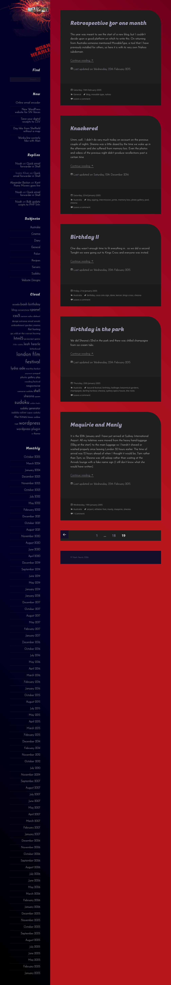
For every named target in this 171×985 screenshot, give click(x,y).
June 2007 (34, 801)
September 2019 (31, 569)
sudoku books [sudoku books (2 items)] (35, 403)
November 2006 (30, 847)
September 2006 (30, 860)
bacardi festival (94, 387)
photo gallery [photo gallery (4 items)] (27, 377)
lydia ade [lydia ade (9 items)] (18, 368)
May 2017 (34, 622)
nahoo (108, 94)
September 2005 (30, 933)
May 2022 (34, 503)
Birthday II (84, 237)
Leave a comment (81, 98)
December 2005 (31, 913)
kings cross (128, 295)
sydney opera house (115, 390)
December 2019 (31, 563)
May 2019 (34, 582)
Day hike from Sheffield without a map (26, 130)
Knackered (84, 128)
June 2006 (34, 880)
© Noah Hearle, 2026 (79, 557)
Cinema (35, 234)
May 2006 (34, 887)
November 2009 (30, 774)
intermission (105, 199)
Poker (37, 254)
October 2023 (32, 490)
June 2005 (34, 953)
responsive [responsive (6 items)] (33, 386)
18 (115, 534)
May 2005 (34, 960)
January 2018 (32, 596)
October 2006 (32, 854)
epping (95, 199)
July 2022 (35, 496)
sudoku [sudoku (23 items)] (22, 402)
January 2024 (32, 470)
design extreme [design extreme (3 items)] (19, 321)
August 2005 (32, 940)
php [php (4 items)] (38, 377)
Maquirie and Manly (96, 425)
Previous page (64, 534)
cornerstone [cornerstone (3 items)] (23, 310)
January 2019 (32, 589)
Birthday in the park (97, 329)
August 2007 (33, 788)
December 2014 (31, 741)
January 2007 (32, 834)
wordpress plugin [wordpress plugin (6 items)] (28, 429)
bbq (89, 199)
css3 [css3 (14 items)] (16, 316)
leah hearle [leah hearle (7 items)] (32, 344)
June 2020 (34, 549)
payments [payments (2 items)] (29, 373)
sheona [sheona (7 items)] (29, 396)
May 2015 (34, 715)
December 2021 (31, 516)
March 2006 (33, 894)
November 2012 (31, 755)
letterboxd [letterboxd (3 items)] (35, 349)
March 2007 (33, 821)
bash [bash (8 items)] (23, 304)
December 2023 (31, 476)
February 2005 (31, 966)
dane (112, 295)
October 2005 (32, 927)
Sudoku (36, 273)
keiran (119, 295)
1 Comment (78, 513)
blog (88, 94)
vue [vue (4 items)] (16, 424)
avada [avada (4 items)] (16, 304)
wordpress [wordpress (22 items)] (29, 423)
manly (110, 509)
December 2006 (31, 840)
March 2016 (33, 675)
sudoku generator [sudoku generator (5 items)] (30, 408)
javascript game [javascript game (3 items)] (32, 339)
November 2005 (30, 920)
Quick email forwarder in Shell (30, 165)
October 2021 (32, 523)
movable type (97, 94)
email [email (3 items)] (30, 321)
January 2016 (32, 688)
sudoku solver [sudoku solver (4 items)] (19, 412)
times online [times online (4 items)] (33, 417)
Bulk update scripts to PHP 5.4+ (29, 203)
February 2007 (31, 827)
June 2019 (34, 576)
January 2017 (32, 635)
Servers (36, 267)
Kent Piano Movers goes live (27, 184)
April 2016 (34, 668)
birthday (91, 295)
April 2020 (34, 556)
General (35, 247)
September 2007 (30, 781)
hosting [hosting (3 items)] (36, 333)
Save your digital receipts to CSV (30, 120)
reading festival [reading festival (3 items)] (32, 382)
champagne (76, 390)
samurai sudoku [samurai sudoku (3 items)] (25, 391)
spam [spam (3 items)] (37, 396)
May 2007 (34, 807)
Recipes (36, 260)
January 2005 (32, 973)
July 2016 (35, 655)
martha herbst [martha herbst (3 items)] (33, 369)
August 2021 (33, 529)
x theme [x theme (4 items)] (36, 434)
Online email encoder (28, 102)
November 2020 (30, 536)
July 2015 (35, 708)
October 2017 (32, 609)
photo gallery (137, 199)
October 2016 (32, 649)
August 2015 (33, 702)
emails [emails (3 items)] (37, 321)
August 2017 (33, 615)
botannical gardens (129, 387)
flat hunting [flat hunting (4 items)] (34, 329)
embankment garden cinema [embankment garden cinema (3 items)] (25, 325)
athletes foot (100, 509)
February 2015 (32, 735)
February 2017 (32, 629)
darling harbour (90, 390)
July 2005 (34, 947)
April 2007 (34, 814)
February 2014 (32, 748)
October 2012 (32, 761)
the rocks (130, 390)
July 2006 (34, 874)
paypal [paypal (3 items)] (36, 373)
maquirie (118, 509)
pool (147, 199)
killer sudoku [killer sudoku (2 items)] (18, 345)
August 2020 (33, 543)
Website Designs (31, 280)
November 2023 (30, 483)
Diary (37, 240)
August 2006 (32, 867)
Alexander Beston (20, 182)
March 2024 (33, 463)
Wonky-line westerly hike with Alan (29, 139)
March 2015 (33, 728)
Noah (18, 163)
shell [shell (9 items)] (37, 391)
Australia (35, 227)
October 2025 (32, 457)
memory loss (124, 199)
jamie (114, 199)
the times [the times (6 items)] (20, 417)
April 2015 (34, 721)
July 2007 (35, 794)
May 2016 (34, 662)
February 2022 (32, 510)
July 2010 (35, 768)
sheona (73, 202)
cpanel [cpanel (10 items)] (35, 310)
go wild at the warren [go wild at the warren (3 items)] (21, 333)
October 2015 (32, 695)
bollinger (115, 387)
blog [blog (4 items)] (14, 310)
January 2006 (32, 907)
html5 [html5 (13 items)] (18, 339)
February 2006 (31, 900)
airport (90, 509)
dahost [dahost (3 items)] (36, 316)
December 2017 (31, 602)
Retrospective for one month (108, 23)
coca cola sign (102, 295)
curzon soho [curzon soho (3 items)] (27, 316)
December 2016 (31, 642)
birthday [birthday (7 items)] (34, 304)
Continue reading (82, 60)
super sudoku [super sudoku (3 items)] (33, 413)
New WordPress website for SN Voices (27, 111)
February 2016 (32, 682)
